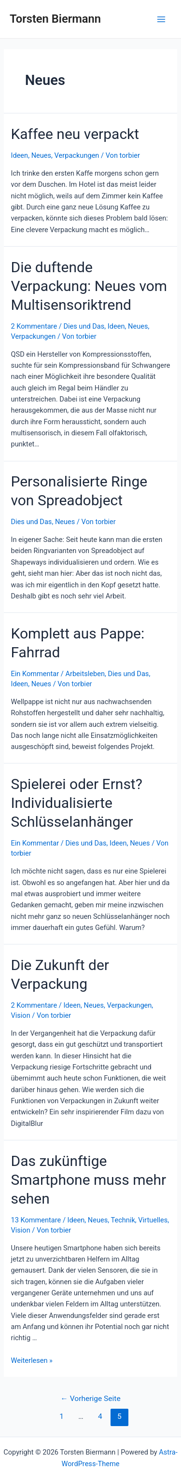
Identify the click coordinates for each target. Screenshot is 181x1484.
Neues (41, 155)
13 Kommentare (36, 1220)
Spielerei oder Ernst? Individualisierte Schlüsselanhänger (76, 803)
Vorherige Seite (90, 1398)
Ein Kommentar (35, 673)
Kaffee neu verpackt (75, 133)
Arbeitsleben (84, 673)
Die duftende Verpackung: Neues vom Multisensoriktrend (89, 286)
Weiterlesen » (31, 1360)
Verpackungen (77, 155)
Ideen (19, 155)
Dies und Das (83, 326)
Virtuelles (152, 1220)
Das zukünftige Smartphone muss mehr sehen (88, 1179)
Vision (20, 1015)
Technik (123, 1220)
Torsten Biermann (55, 19)
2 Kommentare (34, 326)
